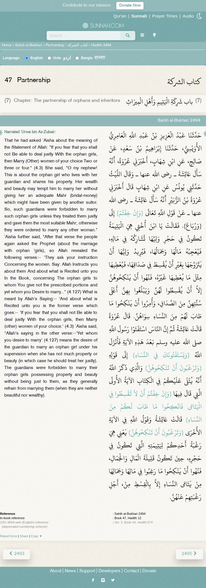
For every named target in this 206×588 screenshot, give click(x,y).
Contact (131, 571)
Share (24, 536)
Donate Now (130, 5)
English (36, 58)
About (55, 571)
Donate (149, 571)
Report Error (8, 536)
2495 (189, 554)
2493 (16, 554)
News (70, 571)
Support (87, 571)
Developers (109, 571)
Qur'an (119, 15)
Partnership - (67, 45)
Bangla (93, 58)
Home (6, 45)
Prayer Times (164, 15)
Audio (188, 15)
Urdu (62, 58)
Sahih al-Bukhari (28, 45)
